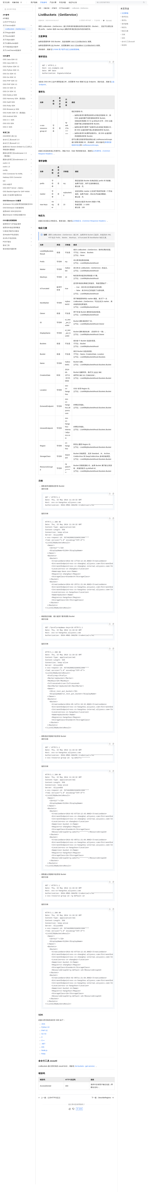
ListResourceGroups (90, 153)
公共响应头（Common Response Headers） (90, 229)
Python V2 (45, 1053)
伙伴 (64, 4)
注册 (134, 4)
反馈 (79, 1135)
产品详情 (97, 28)
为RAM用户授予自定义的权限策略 (65, 57)
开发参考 (43, 10)
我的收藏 (109, 28)
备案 (123, 4)
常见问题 (62, 10)
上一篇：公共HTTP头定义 (49, 1124)
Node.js (44, 1077)
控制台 (129, 4)
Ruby (43, 1080)
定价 (51, 4)
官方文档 (6, 10)
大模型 (24, 4)
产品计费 (53, 10)
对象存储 (15, 10)
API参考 (54, 16)
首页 (39, 16)
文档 (118, 4)
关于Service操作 (64, 16)
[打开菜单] (4, 4)
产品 (30, 4)
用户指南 (34, 10)
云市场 (57, 4)
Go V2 (43, 1060)
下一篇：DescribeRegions (103, 1124)
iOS (42, 1073)
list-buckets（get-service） (85, 1092)
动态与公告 (73, 10)
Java (43, 1050)
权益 (45, 4)
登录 (143, 4)
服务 (70, 4)
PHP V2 (44, 1057)
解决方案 (38, 4)
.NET (43, 1070)
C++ (43, 1067)
